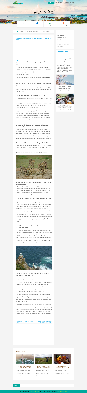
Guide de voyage (59, 2)
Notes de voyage (46, 31)
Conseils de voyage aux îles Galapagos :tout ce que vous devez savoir (65, 109)
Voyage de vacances (32, 31)
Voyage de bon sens (69, 2)
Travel (22, 31)
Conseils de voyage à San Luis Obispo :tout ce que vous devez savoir (24, 367)
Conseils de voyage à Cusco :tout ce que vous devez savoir (65, 105)
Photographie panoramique (63, 44)
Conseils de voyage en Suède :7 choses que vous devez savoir (65, 86)
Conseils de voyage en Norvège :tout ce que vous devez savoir (65, 107)
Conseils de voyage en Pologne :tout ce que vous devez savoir (65, 90)
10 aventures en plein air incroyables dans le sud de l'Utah (25, 322)
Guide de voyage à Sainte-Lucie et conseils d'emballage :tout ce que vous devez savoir (65, 88)
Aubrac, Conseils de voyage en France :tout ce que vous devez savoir (43, 367)
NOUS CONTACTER (62, 391)
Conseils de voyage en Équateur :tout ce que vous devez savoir (62, 367)
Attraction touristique (61, 37)
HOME (51, 2)
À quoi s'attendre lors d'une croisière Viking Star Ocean (44, 322)
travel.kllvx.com (34, 391)
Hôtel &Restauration (61, 41)
